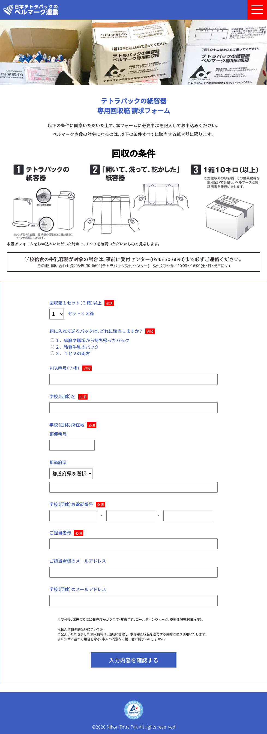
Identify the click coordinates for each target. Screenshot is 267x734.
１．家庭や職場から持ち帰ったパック (90, 340)
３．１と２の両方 (70, 353)
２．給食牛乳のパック (75, 346)
